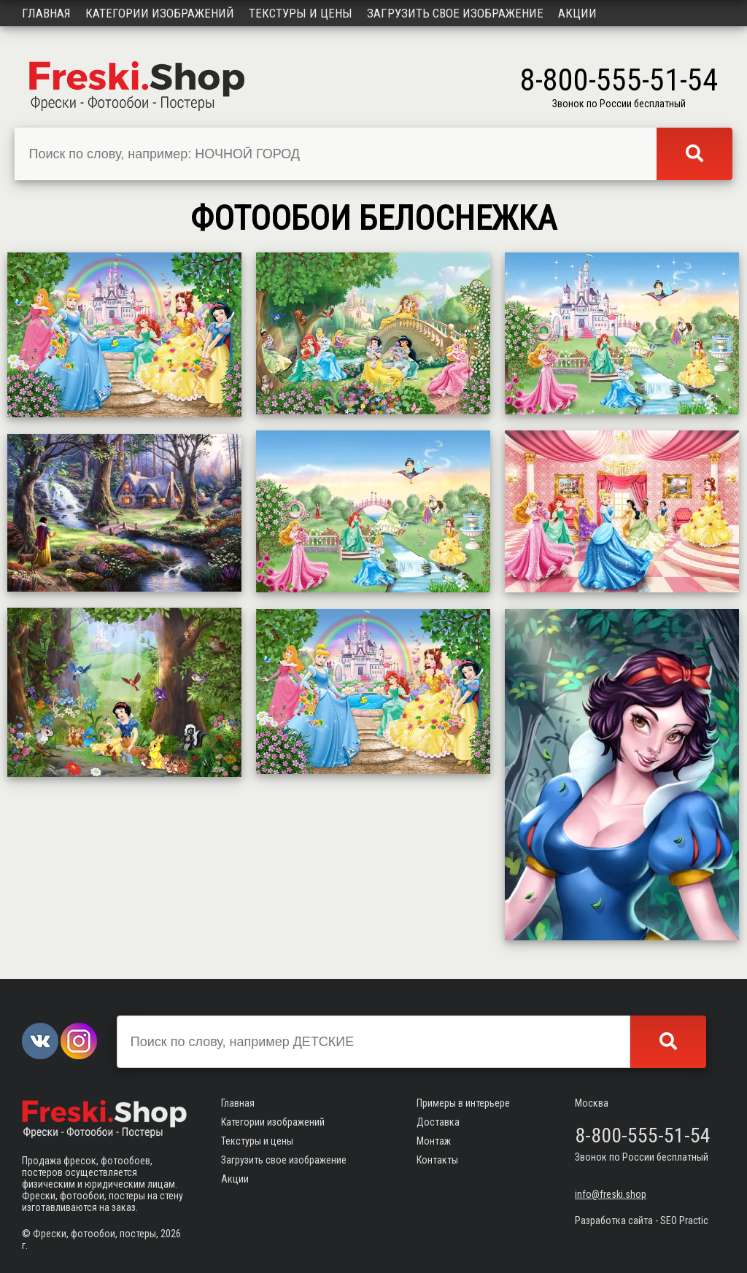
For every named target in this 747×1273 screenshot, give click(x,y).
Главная (46, 13)
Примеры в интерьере (463, 1103)
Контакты (437, 1160)
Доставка (438, 1122)
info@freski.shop (610, 1194)
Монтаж (434, 1141)
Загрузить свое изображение (455, 13)
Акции (577, 13)
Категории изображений (159, 13)
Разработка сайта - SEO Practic (641, 1220)
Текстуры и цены (300, 13)
